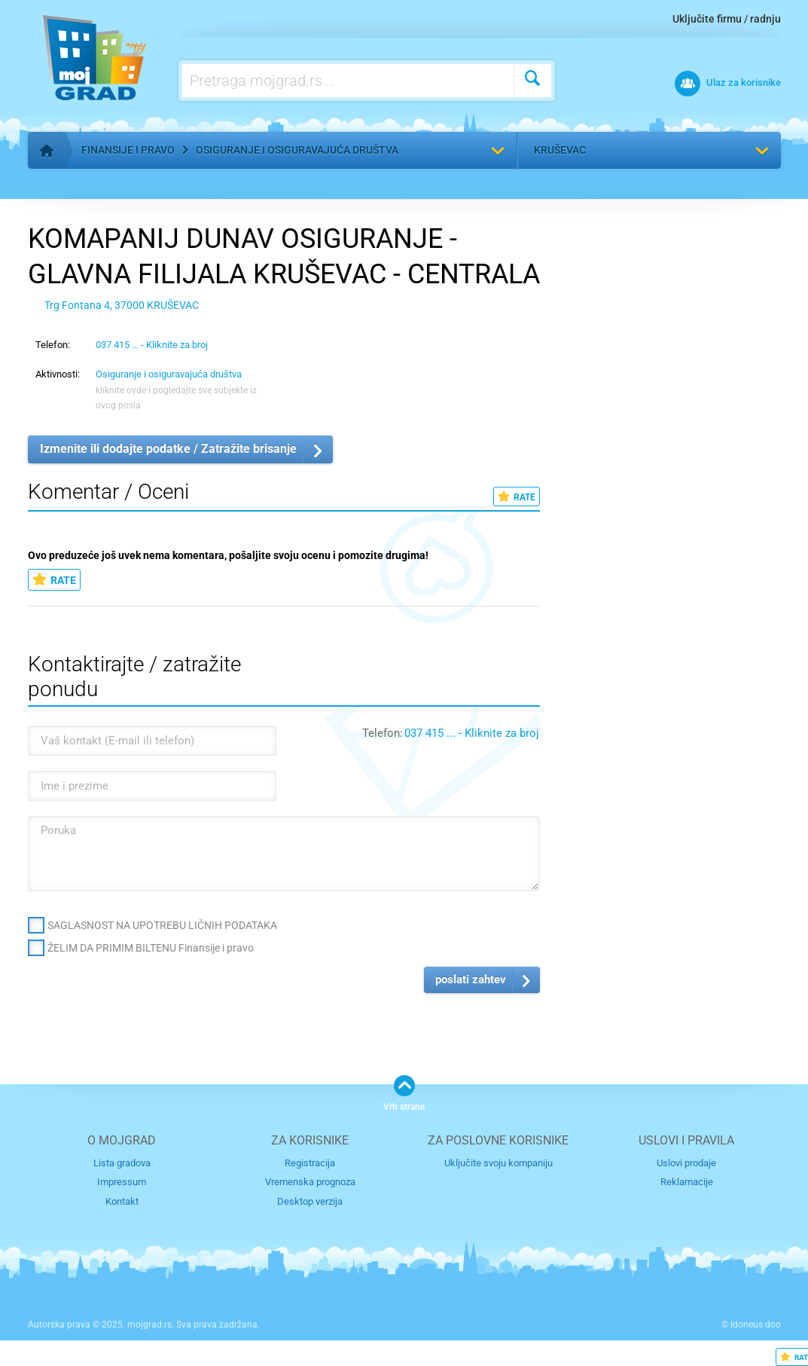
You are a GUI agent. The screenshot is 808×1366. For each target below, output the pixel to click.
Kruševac (560, 150)
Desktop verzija (310, 1201)
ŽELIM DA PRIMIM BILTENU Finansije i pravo (150, 948)
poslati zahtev (470, 979)
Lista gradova (122, 1163)
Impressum (121, 1181)
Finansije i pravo (128, 150)
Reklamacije (686, 1181)
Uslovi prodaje (686, 1163)
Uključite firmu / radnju (726, 19)
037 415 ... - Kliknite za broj (152, 344)
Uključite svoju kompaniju (498, 1163)
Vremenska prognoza (310, 1181)
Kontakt (122, 1201)
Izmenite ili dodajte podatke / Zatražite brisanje (168, 449)
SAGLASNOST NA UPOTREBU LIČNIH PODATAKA (162, 925)
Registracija (310, 1163)
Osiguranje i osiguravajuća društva (297, 150)
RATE (516, 497)
